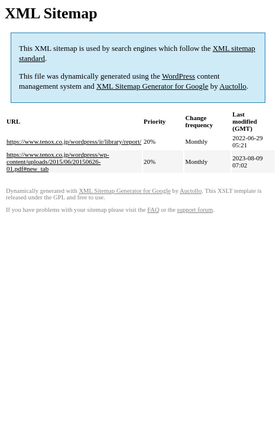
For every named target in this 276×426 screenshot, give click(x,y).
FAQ (153, 209)
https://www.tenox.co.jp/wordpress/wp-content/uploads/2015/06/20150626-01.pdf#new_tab (58, 161)
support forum (195, 209)
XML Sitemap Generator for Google (152, 86)
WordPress (178, 76)
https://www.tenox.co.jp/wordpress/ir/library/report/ (74, 141)
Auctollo (232, 86)
